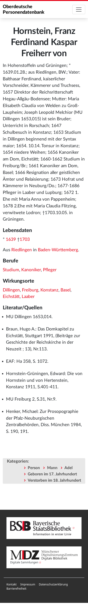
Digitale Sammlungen (24, 562)
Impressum (27, 584)
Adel (68, 468)
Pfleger (50, 270)
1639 (11, 239)
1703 (25, 239)
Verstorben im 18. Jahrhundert (54, 480)
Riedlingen (21, 250)
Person (34, 468)
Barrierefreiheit (16, 589)
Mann (52, 468)
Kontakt (11, 584)
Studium (11, 270)
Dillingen (11, 290)
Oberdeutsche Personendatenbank (23, 9)
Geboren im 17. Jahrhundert (52, 474)
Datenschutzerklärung (53, 584)
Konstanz (49, 290)
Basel (65, 290)
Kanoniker (31, 270)
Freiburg (30, 290)
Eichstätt (11, 296)
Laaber (28, 296)
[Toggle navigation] (78, 9)
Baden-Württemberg (58, 250)
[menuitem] (11, 584)
